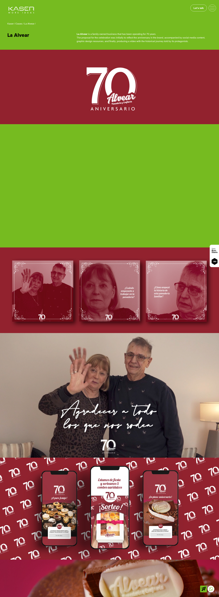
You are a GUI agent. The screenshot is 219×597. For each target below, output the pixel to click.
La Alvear (29, 23)
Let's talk (199, 8)
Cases (18, 23)
